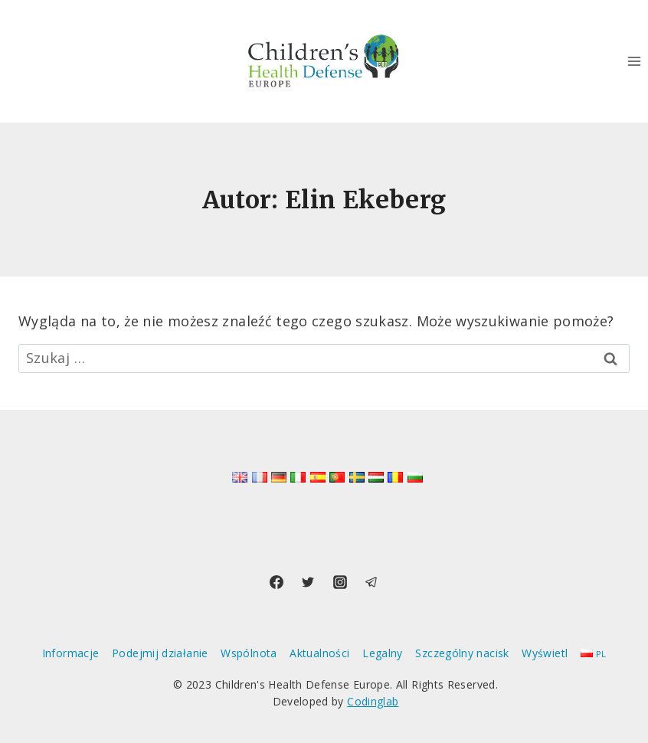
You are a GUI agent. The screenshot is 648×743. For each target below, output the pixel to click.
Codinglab (372, 701)
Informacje (71, 653)
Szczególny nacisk (462, 653)
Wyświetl (545, 653)
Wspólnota (249, 653)
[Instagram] (340, 582)
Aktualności (319, 653)
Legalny (382, 653)
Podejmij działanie (160, 653)
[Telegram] (371, 582)
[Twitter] (308, 582)
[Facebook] (276, 582)
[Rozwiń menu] (634, 61)
